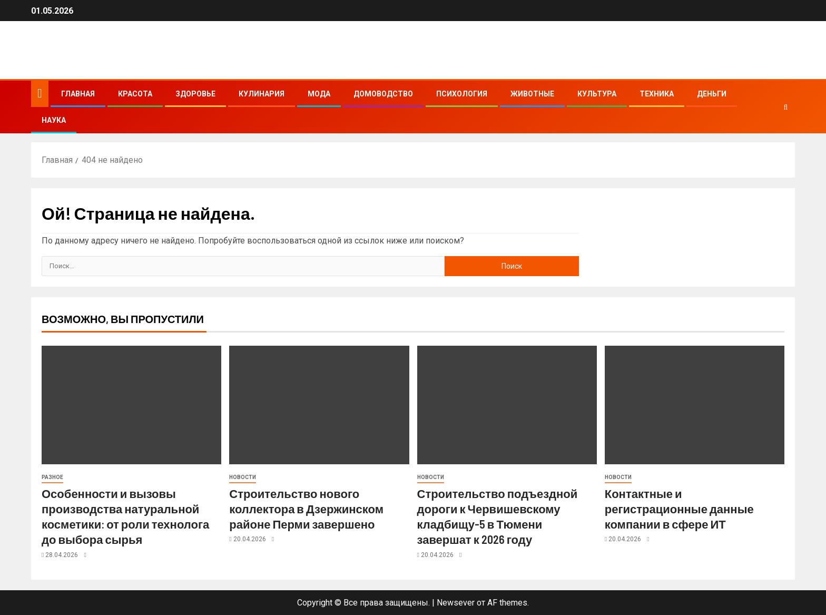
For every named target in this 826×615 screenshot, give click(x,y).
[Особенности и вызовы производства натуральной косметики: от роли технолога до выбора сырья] (131, 405)
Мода (319, 94)
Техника (657, 94)
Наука (54, 120)
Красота (135, 94)
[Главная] (39, 93)
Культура (596, 94)
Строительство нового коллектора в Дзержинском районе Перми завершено (306, 508)
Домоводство (383, 94)
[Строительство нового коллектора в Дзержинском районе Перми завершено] (319, 405)
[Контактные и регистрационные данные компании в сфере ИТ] (694, 405)
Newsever (456, 603)
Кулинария (261, 94)
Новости (242, 477)
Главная (78, 94)
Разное (52, 477)
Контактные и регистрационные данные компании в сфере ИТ (679, 508)
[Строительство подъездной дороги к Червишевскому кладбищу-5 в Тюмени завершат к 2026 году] (507, 405)
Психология (461, 94)
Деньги (711, 94)
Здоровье (195, 94)
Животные (532, 94)
